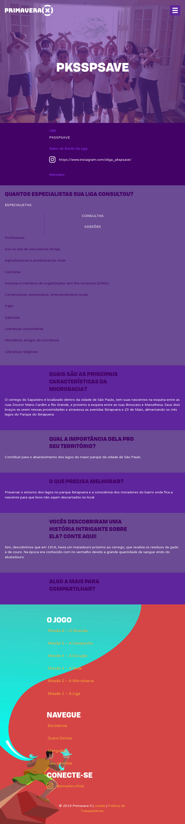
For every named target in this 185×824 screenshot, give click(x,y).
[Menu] (175, 10)
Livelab (100, 806)
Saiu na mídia (60, 763)
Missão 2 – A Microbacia (71, 680)
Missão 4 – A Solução (67, 655)
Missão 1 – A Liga (64, 693)
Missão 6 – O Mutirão (68, 630)
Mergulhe (57, 750)
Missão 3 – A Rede (65, 668)
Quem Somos (60, 738)
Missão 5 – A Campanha (70, 643)
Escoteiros (57, 725)
